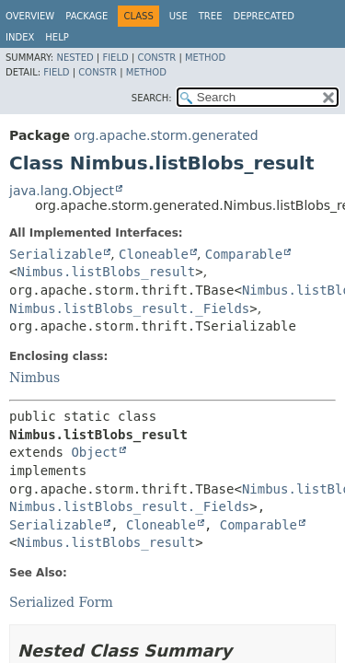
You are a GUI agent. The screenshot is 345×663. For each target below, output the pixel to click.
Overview (30, 16)
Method (205, 57)
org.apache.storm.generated (166, 135)
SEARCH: (152, 98)
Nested (74, 57)
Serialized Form (61, 602)
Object (94, 452)
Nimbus (34, 377)
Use (178, 16)
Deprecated (263, 16)
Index (20, 37)
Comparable (243, 254)
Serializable (55, 254)
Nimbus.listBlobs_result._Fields (129, 308)
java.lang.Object (61, 190)
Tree (211, 16)
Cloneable (154, 254)
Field (115, 57)
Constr (156, 57)
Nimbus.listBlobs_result (106, 271)
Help (56, 37)
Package (86, 16)
